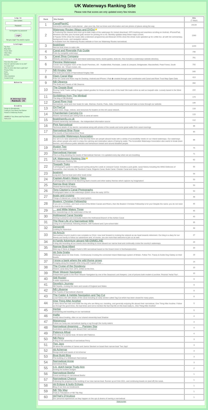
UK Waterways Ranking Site (105, 5)
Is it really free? (9, 66)
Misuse (6, 74)
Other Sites (7, 53)
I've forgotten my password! (18, 31)
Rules (6, 72)
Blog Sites (7, 49)
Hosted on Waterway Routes (13, 112)
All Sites (6, 55)
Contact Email (8, 78)
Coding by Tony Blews (11, 110)
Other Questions (9, 76)
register (27, 40)
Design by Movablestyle (11, 108)
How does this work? (10, 62)
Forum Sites (8, 51)
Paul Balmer (23, 110)
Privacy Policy (8, 70)
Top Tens (7, 47)
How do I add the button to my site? (15, 64)
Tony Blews (15, 116)
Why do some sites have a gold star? (16, 68)
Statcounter (121, 401)
